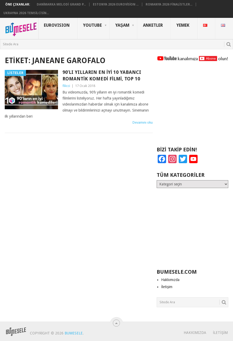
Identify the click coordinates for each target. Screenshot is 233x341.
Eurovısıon (57, 25)
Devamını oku (143, 122)
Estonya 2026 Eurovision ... (116, 4)
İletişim (166, 287)
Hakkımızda (170, 280)
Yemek (183, 25)
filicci (66, 86)
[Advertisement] (192, 106)
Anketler (153, 25)
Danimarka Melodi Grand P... (61, 4)
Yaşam (122, 25)
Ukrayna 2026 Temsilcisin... (26, 13)
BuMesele (74, 333)
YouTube (92, 25)
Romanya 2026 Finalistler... (169, 4)
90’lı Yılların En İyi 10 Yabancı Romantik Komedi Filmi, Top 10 (101, 75)
